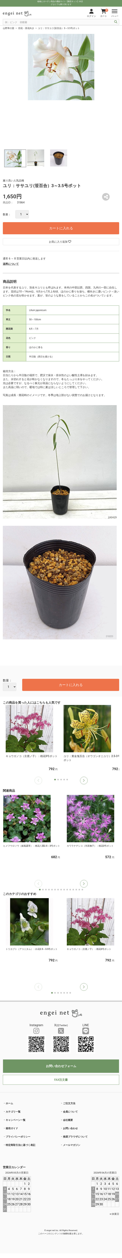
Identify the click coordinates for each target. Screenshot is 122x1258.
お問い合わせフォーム (61, 1066)
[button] (84, 780)
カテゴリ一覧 (13, 1111)
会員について (70, 1111)
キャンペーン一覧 (15, 1120)
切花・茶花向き (26, 28)
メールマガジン (71, 1145)
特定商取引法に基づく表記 (20, 1145)
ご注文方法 (69, 1103)
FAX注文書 (61, 1079)
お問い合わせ (70, 1128)
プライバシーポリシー (18, 1136)
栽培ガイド (12, 1128)
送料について (11, 263)
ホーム (9, 1103)
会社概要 (68, 1120)
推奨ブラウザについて (75, 1136)
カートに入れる (61, 228)
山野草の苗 (8, 28)
